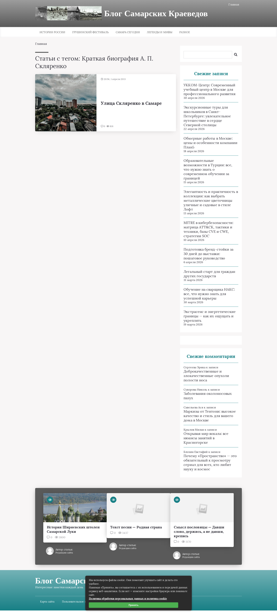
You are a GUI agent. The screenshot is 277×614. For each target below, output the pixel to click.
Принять (134, 605)
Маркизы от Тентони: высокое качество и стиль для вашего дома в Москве (207, 416)
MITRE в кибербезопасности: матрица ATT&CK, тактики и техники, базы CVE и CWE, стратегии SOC (206, 229)
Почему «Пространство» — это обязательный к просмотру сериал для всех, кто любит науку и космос (207, 463)
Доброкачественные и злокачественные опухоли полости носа (203, 376)
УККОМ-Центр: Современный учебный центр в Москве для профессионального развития (207, 89)
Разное (184, 32)
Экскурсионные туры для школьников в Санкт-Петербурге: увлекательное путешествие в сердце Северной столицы (204, 116)
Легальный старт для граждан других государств (206, 274)
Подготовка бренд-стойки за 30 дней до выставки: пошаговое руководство (206, 254)
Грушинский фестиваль (90, 32)
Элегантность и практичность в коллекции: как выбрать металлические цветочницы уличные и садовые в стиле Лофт (208, 201)
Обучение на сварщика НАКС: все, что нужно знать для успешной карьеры (206, 294)
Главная (231, 4)
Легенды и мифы (159, 32)
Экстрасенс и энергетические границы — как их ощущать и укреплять (207, 316)
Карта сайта (50, 601)
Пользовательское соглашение (84, 601)
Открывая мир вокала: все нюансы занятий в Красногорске (203, 438)
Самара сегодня (128, 32)
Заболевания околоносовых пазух (205, 396)
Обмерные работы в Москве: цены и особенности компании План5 (208, 143)
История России (52, 32)
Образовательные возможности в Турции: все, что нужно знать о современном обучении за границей (205, 170)
